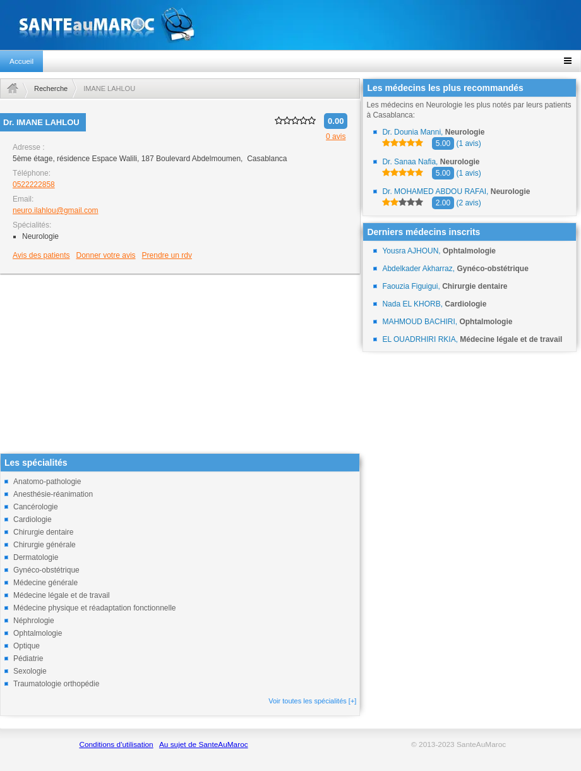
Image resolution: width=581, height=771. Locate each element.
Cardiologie (32, 519)
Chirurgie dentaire (43, 532)
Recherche (51, 88)
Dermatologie (35, 557)
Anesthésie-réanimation (53, 494)
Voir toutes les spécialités (312, 701)
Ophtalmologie (37, 633)
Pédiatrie (28, 658)
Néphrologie (33, 620)
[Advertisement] (180, 364)
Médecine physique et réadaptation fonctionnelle (94, 608)
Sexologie (30, 671)
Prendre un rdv (167, 255)
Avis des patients (41, 255)
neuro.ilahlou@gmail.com (56, 210)
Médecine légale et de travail (61, 595)
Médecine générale (45, 582)
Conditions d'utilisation (116, 744)
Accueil (21, 61)
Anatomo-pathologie (47, 481)
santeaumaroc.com (290, 25)
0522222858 (34, 184)
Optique (26, 645)
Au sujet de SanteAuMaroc (203, 744)
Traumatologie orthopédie (56, 683)
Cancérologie (35, 506)
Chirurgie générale (44, 544)
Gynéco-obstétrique (46, 570)
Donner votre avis (106, 255)
